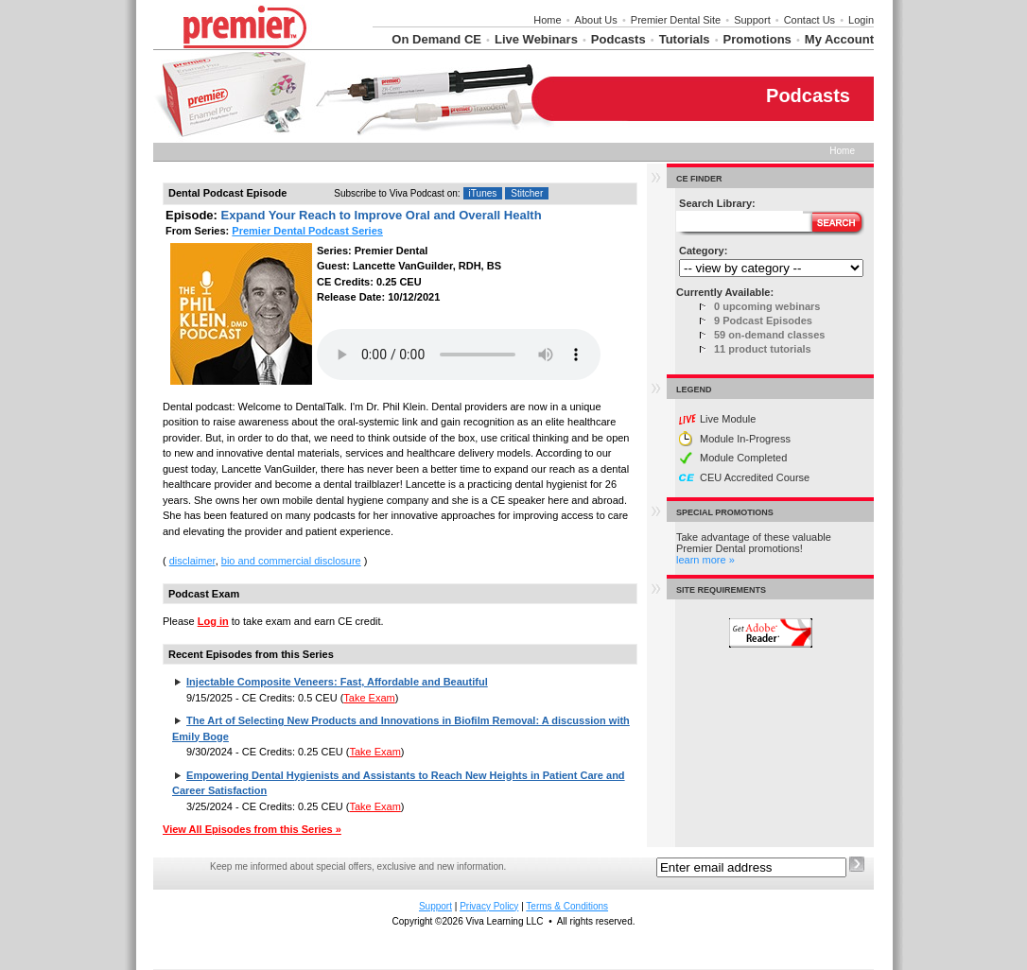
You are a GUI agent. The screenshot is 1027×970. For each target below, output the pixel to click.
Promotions (757, 39)
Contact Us (809, 20)
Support (752, 20)
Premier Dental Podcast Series (307, 230)
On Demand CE (436, 39)
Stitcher (527, 193)
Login (861, 20)
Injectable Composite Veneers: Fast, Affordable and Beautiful (337, 681)
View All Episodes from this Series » (252, 829)
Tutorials (684, 39)
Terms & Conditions (567, 906)
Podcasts (618, 39)
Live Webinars (536, 39)
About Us (596, 20)
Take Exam (368, 697)
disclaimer (192, 560)
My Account (839, 39)
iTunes (483, 193)
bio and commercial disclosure (291, 560)
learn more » (705, 559)
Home (547, 20)
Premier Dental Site (676, 20)
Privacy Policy (489, 906)
